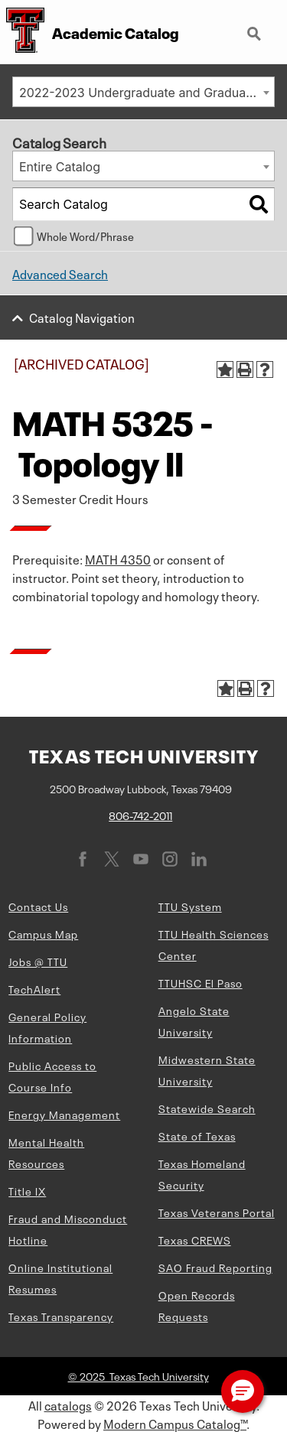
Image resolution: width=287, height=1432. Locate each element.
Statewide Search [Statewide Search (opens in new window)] (207, 1107)
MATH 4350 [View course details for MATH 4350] (118, 558)
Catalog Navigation (82, 317)
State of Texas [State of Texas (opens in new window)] (197, 1135)
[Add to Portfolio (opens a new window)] (225, 369)
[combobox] (143, 91)
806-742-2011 (140, 814)
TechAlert (34, 988)
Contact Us (38, 905)
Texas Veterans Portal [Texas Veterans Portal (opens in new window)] (216, 1211)
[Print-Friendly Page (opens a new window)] (244, 369)
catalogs (68, 1404)
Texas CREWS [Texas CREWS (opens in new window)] (194, 1239)
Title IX (27, 1190)
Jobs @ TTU (37, 960)
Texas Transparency (60, 1315)
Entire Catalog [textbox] (59, 166)
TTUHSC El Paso (200, 982)
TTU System (190, 905)
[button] (242, 1391)
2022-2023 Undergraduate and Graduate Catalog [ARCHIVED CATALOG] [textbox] (146, 92)
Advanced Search (60, 273)
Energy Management (64, 1113)
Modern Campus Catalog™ (174, 1423)
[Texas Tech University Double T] (22, 31)
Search (255, 35)
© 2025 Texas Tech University (138, 1375)
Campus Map (43, 933)
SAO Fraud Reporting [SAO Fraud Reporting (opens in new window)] (215, 1266)
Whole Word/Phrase (85, 235)
